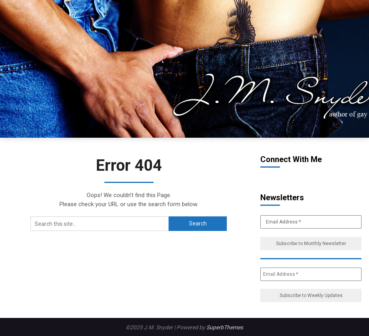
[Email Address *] (311, 274)
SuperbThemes (224, 327)
